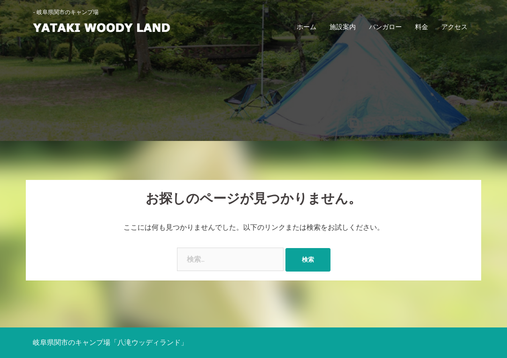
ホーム (306, 27)
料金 (421, 27)
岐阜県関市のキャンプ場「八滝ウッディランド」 (110, 342)
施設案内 (343, 27)
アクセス (454, 27)
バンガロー (385, 27)
